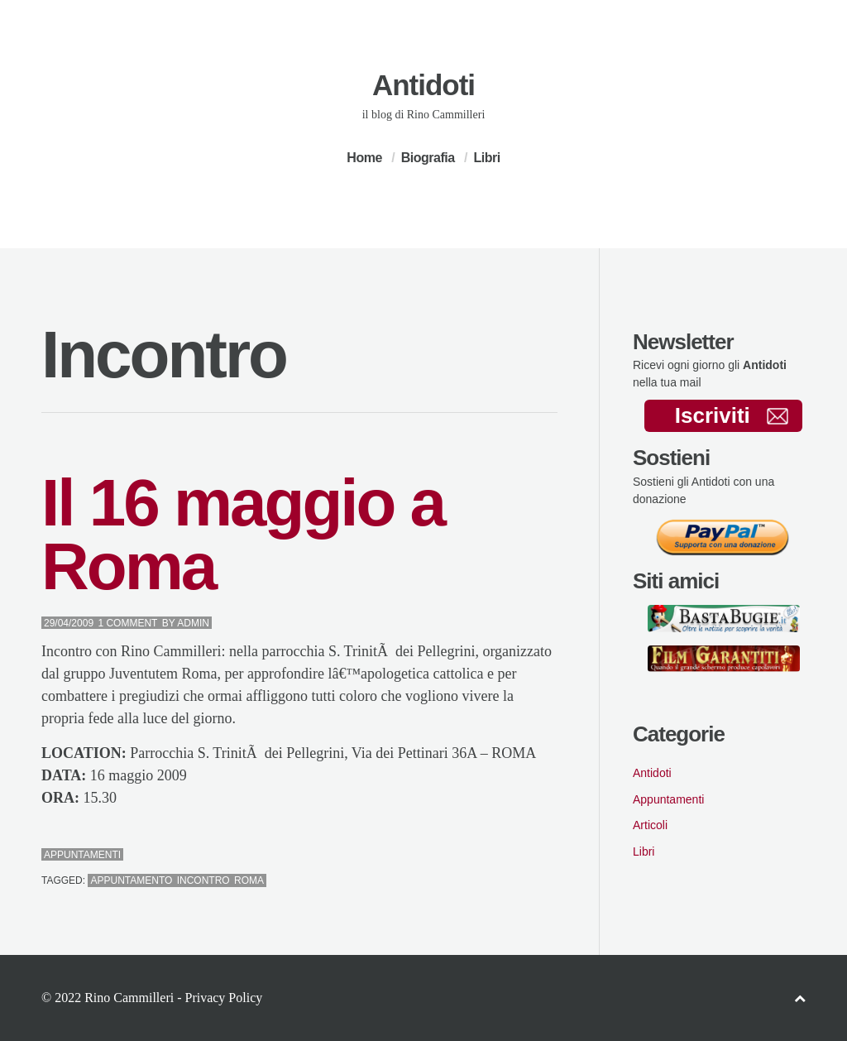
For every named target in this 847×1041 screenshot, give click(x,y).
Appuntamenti (82, 855)
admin (193, 623)
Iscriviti (731, 415)
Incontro (203, 880)
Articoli (650, 825)
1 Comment (127, 623)
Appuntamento (131, 880)
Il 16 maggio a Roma (242, 535)
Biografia (428, 158)
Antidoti (423, 85)
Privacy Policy (223, 998)
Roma (249, 880)
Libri (486, 158)
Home (364, 158)
